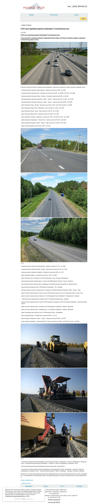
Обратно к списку (26, 483)
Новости (29, 25)
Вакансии (31, 14)
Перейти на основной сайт (54, 499)
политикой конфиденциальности (15, 496)
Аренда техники (54, 14)
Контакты (76, 14)
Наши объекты (28, 486)
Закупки (46, 486)
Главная (23, 25)
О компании (79, 486)
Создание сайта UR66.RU (54, 502)
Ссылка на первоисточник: (27, 480)
